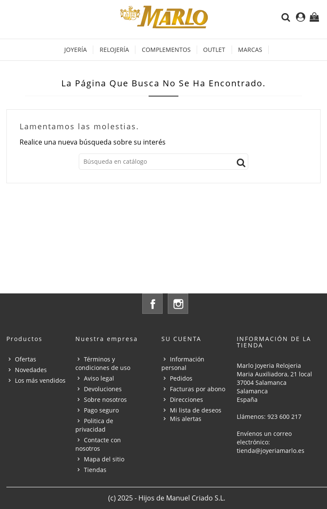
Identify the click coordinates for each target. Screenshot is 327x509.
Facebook (152, 303)
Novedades (31, 370)
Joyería (75, 49)
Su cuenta (181, 339)
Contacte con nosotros (98, 444)
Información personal (182, 363)
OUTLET (214, 49)
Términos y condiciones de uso (102, 363)
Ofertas (25, 359)
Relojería (114, 49)
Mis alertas (185, 419)
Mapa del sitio (104, 459)
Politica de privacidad (94, 425)
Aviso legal (99, 378)
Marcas (250, 49)
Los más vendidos (40, 380)
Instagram (178, 303)
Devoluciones (103, 389)
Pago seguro (101, 410)
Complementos (166, 49)
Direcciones (186, 399)
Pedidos (181, 378)
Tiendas (95, 470)
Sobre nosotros (105, 399)
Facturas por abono (197, 389)
